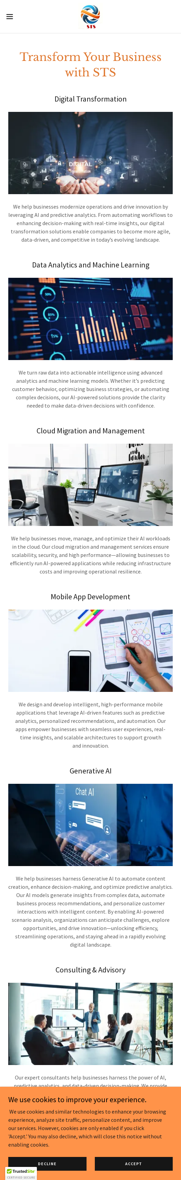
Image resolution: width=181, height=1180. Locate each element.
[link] (90, 16)
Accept (133, 1168)
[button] (16, 16)
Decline (47, 1168)
